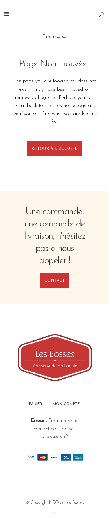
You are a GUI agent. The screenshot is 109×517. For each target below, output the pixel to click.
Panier (35, 404)
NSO (54, 502)
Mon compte (66, 404)
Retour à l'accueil (54, 149)
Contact (54, 280)
